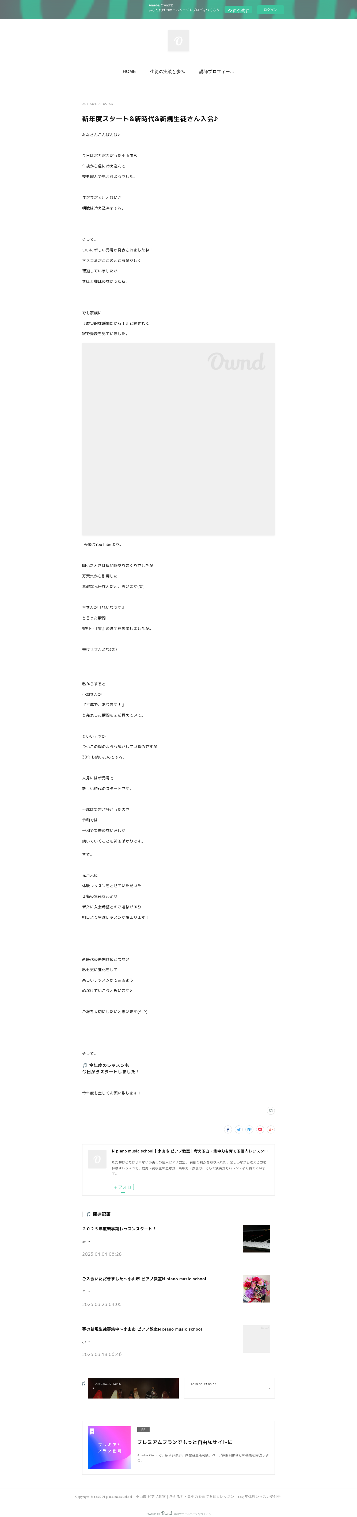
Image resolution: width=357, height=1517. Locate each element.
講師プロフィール (212, 70)
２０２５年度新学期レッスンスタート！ (117, 1227)
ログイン (271, 9)
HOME (133, 70)
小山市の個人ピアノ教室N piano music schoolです (123, 1335)
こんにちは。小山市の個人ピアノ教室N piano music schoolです (133, 1287)
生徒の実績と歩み (167, 70)
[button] (133, 70)
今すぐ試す (238, 9)
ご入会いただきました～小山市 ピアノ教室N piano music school (140, 1276)
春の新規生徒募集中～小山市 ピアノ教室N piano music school (138, 1324)
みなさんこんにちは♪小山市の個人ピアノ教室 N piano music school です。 (144, 1238)
